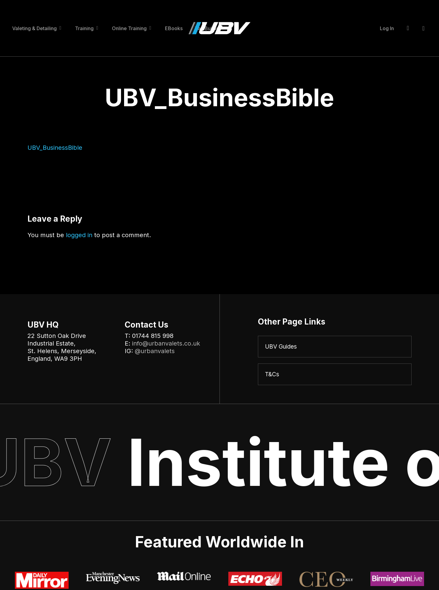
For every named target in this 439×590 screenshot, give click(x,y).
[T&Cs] (335, 374)
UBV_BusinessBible (54, 147)
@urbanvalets (155, 351)
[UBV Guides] (335, 346)
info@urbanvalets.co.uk (166, 343)
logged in (79, 235)
